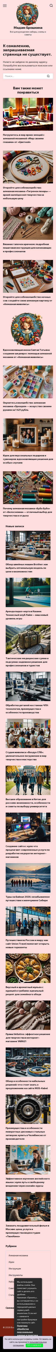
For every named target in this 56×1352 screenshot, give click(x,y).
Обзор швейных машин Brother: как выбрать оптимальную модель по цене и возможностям (27, 568)
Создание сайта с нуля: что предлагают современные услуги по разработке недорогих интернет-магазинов (28, 851)
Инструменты (16, 1275)
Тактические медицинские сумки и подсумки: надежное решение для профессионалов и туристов (27, 662)
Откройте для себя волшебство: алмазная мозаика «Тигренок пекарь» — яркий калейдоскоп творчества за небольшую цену (27, 193)
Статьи (12, 1295)
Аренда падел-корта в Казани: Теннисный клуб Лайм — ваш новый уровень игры (27, 615)
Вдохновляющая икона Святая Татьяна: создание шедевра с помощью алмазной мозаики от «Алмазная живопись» (27, 353)
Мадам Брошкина (28, 28)
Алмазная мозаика (18, 1255)
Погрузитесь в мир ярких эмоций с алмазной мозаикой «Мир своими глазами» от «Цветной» (24, 138)
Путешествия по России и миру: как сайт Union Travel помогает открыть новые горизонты (27, 944)
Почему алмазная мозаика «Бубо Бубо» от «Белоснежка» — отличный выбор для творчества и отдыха (27, 512)
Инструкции (15, 1268)
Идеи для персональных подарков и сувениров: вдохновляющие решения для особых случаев (28, 459)
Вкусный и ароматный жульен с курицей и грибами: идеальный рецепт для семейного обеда (24, 991)
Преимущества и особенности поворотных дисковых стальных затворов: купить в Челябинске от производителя (26, 1133)
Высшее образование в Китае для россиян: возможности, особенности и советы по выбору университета (28, 803)
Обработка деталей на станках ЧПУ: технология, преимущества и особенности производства (27, 709)
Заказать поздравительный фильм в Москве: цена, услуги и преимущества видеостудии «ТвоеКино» (27, 1231)
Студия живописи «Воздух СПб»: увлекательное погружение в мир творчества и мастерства (26, 756)
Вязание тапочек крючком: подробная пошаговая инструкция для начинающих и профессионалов (27, 247)
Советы (12, 1288)
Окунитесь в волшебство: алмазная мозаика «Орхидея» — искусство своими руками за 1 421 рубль (27, 406)
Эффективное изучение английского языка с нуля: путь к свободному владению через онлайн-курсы (28, 1182)
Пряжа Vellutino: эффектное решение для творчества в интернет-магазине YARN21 (28, 1038)
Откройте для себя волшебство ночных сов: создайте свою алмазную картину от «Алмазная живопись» (27, 300)
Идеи (11, 1262)
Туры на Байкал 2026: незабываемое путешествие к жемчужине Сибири (28, 898)
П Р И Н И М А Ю (34, 1345)
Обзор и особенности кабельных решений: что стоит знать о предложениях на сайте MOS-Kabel (27, 1085)
